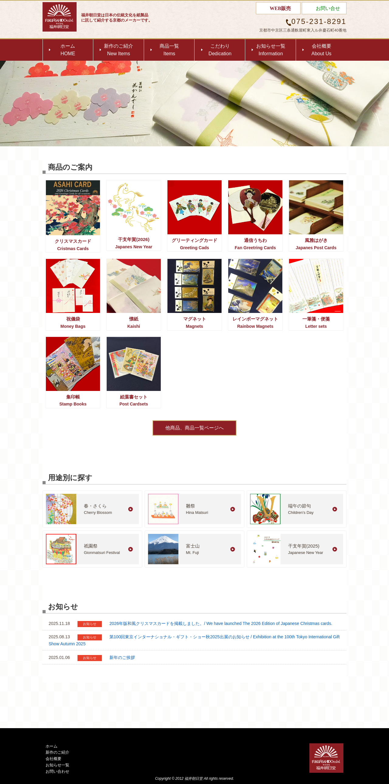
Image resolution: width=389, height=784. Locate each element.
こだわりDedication (220, 49)
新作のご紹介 (57, 752)
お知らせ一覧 (57, 765)
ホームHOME (67, 49)
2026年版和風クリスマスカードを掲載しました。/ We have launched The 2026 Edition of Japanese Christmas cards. (220, 623)
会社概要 (53, 758)
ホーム (51, 746)
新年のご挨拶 (122, 657)
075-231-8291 (318, 21)
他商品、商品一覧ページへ (194, 427)
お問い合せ (328, 8)
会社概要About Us (322, 49)
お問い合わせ (57, 771)
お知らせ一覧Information (270, 49)
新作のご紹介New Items (118, 49)
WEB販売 (280, 8)
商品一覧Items (169, 49)
